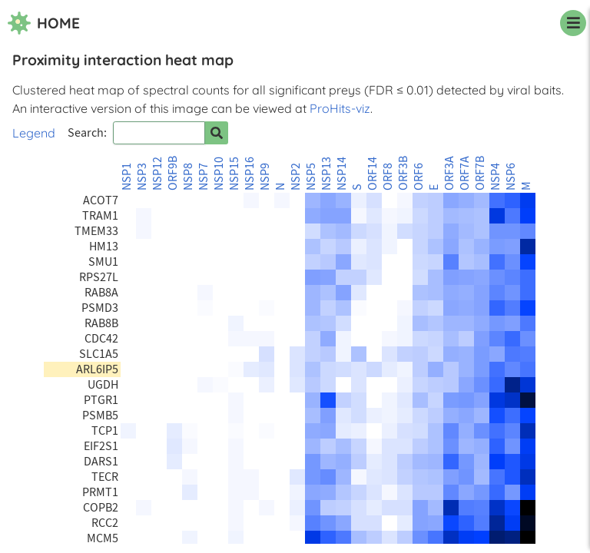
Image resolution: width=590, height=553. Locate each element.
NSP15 (234, 173)
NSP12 (157, 173)
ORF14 (372, 173)
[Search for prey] (216, 132)
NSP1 (126, 176)
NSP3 (142, 176)
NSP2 (295, 176)
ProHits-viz (340, 108)
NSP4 (495, 176)
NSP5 (311, 176)
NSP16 (249, 173)
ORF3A (449, 173)
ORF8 (388, 176)
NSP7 (203, 176)
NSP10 (219, 173)
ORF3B (403, 173)
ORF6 (418, 176)
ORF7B (480, 173)
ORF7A (464, 173)
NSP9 (265, 176)
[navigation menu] (573, 23)
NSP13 (326, 173)
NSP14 (342, 173)
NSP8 (188, 176)
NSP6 (511, 176)
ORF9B (173, 173)
